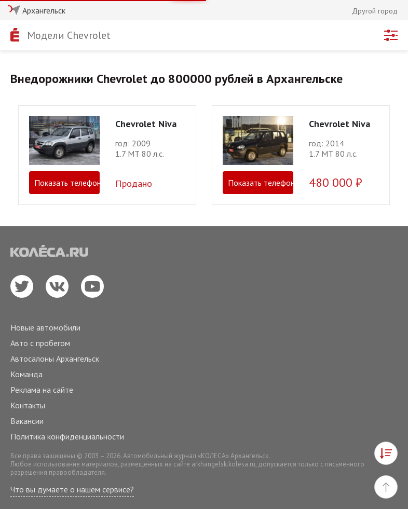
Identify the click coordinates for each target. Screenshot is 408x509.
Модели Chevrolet (69, 35)
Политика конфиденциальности (67, 436)
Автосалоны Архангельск (54, 358)
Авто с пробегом (40, 343)
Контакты (27, 405)
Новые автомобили (45, 327)
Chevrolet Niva (145, 124)
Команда (26, 374)
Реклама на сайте (41, 389)
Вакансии (27, 421)
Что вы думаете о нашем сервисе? (72, 489)
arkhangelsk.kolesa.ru (223, 464)
